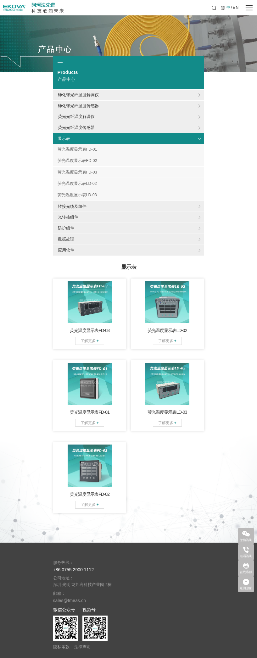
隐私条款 (61, 647)
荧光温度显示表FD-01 (77, 149)
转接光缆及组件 (72, 206)
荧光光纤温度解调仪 (76, 116)
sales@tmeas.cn (69, 600)
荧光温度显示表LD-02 (77, 183)
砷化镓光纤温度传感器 (78, 105)
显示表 (64, 138)
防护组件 (66, 228)
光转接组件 (68, 217)
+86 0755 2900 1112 (73, 569)
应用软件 (66, 250)
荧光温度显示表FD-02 (77, 160)
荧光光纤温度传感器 (76, 127)
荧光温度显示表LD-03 (77, 195)
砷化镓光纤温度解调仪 (78, 94)
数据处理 (66, 239)
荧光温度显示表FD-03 (77, 172)
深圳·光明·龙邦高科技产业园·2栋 (82, 585)
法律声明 (82, 647)
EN (235, 7)
